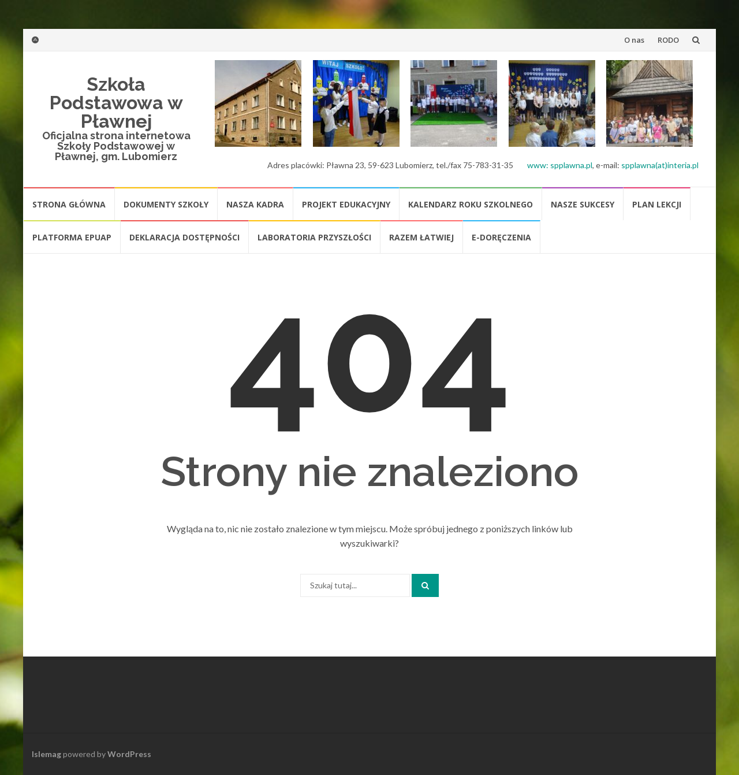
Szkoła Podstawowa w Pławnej (116, 102)
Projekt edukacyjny (346, 204)
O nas (634, 40)
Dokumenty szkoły (166, 204)
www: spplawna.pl (559, 165)
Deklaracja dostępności (184, 237)
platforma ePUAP (71, 237)
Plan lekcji (656, 204)
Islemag (46, 754)
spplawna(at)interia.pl (660, 165)
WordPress (129, 754)
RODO (668, 40)
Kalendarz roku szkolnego (470, 204)
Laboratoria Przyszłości (314, 237)
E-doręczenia (501, 237)
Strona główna (69, 204)
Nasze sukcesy (582, 204)
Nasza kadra (255, 204)
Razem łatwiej (421, 237)
